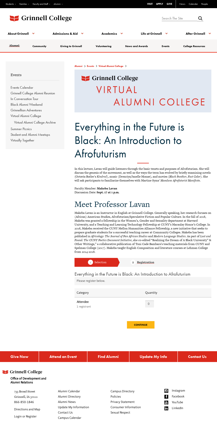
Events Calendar (22, 92)
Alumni (57, 3)
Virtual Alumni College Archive (35, 127)
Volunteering (104, 46)
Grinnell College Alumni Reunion (33, 98)
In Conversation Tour (24, 103)
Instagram (178, 396)
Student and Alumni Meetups (30, 139)
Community (41, 46)
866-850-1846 (24, 408)
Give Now (19, 362)
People (204, 3)
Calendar (193, 3)
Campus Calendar (69, 424)
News (182, 3)
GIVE (169, 3)
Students (10, 3)
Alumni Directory (69, 402)
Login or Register (25, 422)
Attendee (83, 307)
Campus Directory (122, 397)
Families (23, 3)
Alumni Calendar (69, 397)
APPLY (159, 3)
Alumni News (67, 408)
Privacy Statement (123, 408)
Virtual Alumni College (26, 120)
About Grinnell (19, 34)
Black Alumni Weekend (27, 109)
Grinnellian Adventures (26, 115)
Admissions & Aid (65, 34)
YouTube (177, 408)
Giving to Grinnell (67, 48)
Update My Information (73, 413)
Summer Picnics (21, 134)
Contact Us (198, 362)
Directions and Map (27, 415)
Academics (109, 34)
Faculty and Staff (40, 3)
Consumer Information (126, 413)
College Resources (190, 48)
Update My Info (154, 362)
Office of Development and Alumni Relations (27, 381)
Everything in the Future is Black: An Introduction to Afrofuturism (133, 279)
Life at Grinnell (150, 34)
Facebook (178, 402)
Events (166, 46)
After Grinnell (193, 34)
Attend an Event (63, 362)
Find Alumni (108, 362)
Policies (116, 402)
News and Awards (132, 48)
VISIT (150, 3)
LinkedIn (177, 414)
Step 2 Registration (142, 267)
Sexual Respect (120, 418)
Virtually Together (22, 145)
